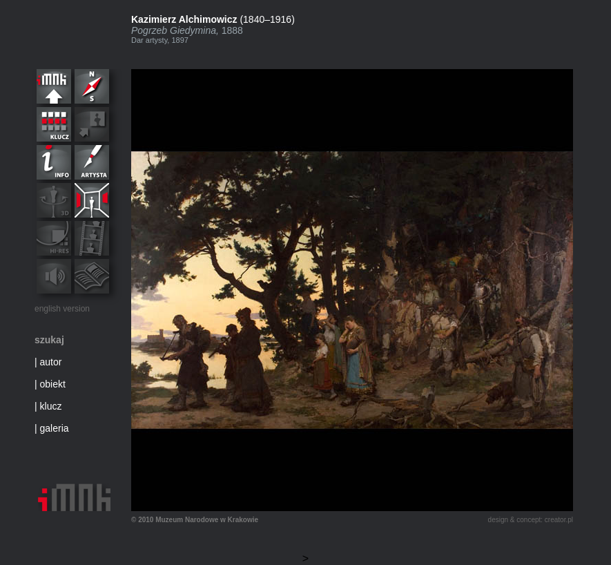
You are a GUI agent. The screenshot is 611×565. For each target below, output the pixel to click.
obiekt (53, 384)
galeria (54, 428)
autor (51, 361)
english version (62, 309)
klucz (51, 406)
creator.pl (559, 520)
